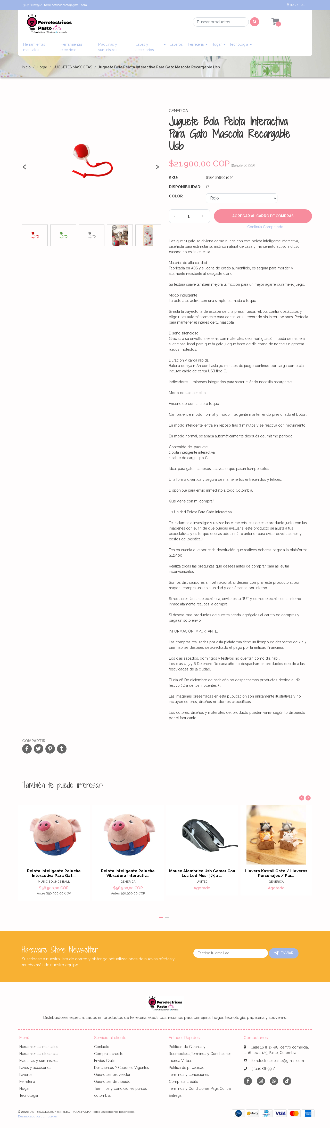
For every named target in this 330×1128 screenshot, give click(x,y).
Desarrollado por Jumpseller (37, 1116)
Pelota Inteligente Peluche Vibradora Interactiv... (128, 873)
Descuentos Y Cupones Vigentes (121, 1068)
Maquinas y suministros (107, 47)
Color (176, 196)
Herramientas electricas (71, 47)
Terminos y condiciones (189, 1075)
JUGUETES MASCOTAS (72, 67)
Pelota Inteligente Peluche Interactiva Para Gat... (54, 873)
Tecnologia (238, 44)
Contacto (101, 1047)
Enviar (283, 953)
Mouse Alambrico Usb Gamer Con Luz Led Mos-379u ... (202, 873)
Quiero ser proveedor (112, 1075)
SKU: (173, 177)
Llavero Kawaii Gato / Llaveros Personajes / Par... (276, 873)
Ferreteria (196, 44)
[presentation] (24, 168)
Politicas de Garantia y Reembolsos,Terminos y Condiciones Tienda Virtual (200, 1054)
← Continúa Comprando (263, 227)
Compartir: (34, 741)
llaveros (176, 44)
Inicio (26, 67)
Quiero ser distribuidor (113, 1081)
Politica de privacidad (186, 1068)
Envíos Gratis (105, 1061)
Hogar (216, 44)
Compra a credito (108, 1054)
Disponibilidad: (185, 187)
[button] (161, 917)
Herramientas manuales (34, 47)
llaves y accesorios (145, 47)
